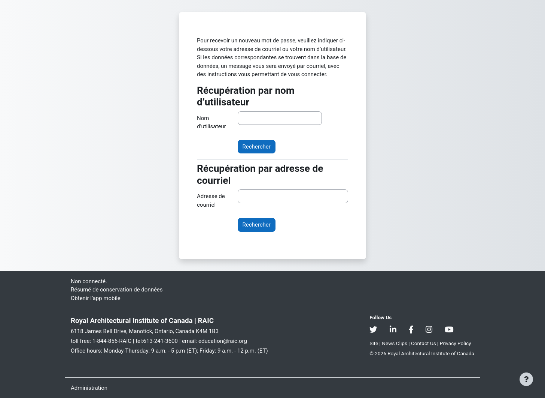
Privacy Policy (455, 343)
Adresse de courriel (211, 200)
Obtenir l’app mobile (96, 298)
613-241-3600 (160, 341)
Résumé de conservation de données (117, 289)
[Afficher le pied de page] (526, 379)
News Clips (395, 343)
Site (373, 343)
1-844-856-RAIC (111, 341)
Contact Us (424, 343)
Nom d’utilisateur (211, 122)
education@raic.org (222, 341)
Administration (89, 387)
